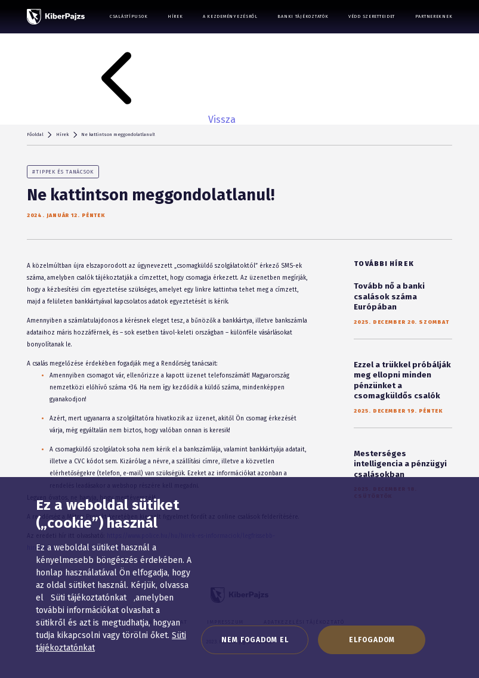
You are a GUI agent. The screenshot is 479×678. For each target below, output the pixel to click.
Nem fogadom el (255, 640)
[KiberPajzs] (56, 16)
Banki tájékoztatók (302, 16)
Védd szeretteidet (371, 16)
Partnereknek (434, 16)
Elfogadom (372, 640)
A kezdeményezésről (230, 16)
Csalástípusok (128, 16)
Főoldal (35, 134)
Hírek (175, 16)
